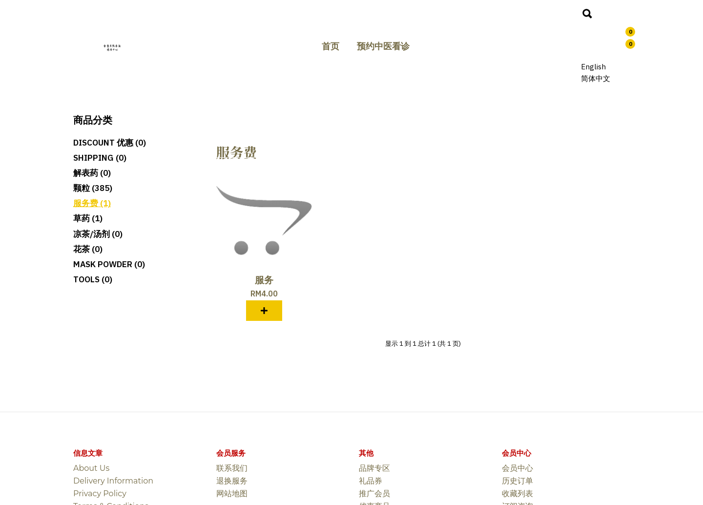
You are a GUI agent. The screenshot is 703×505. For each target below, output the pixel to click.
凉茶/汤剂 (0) (98, 234)
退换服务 (232, 480)
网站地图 (232, 493)
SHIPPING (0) (99, 157)
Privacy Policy (99, 493)
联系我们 (232, 468)
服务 (264, 280)
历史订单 (517, 480)
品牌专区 (374, 468)
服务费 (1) (92, 203)
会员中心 (517, 468)
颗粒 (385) (92, 188)
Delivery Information (113, 480)
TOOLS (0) (92, 279)
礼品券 (370, 480)
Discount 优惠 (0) (109, 142)
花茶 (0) (88, 249)
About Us (91, 468)
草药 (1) (88, 218)
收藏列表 (517, 493)
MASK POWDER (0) (109, 264)
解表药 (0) (92, 173)
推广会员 (374, 493)
